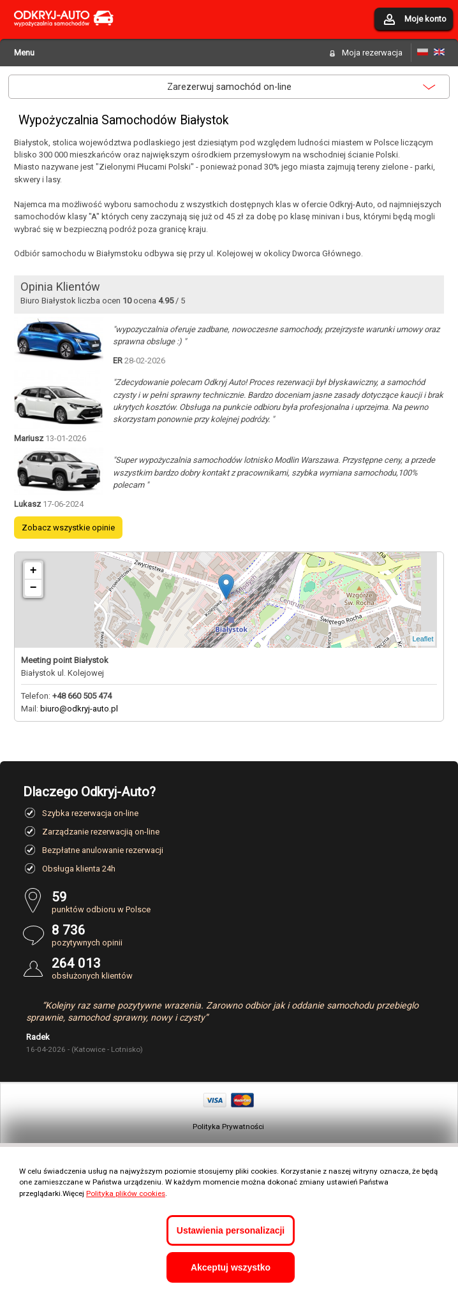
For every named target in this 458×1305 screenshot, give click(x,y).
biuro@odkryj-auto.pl (79, 708)
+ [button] (33, 570)
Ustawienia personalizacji (230, 1230)
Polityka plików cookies (125, 1193)
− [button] (33, 587)
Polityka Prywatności (228, 1126)
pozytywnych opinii (243, 934)
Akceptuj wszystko (230, 1267)
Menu (24, 52)
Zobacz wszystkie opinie (68, 527)
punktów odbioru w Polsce (243, 901)
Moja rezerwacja (372, 52)
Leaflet (422, 639)
